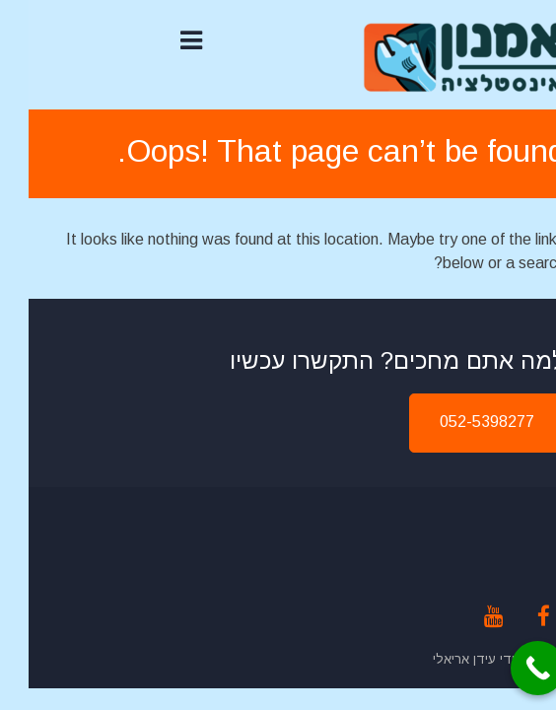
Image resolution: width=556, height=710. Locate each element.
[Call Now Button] (509, 668)
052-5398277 (458, 421)
